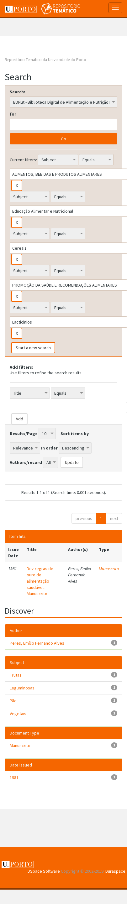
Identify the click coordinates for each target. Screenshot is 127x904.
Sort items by (75, 433)
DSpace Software (44, 871)
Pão (13, 701)
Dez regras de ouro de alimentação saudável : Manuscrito (40, 581)
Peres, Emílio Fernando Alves (37, 643)
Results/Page (24, 433)
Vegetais (18, 713)
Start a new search (33, 348)
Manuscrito (109, 568)
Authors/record (26, 462)
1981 (14, 777)
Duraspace (115, 871)
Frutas (16, 675)
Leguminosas (22, 688)
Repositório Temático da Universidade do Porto (45, 59)
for (13, 114)
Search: (17, 92)
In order (49, 448)
